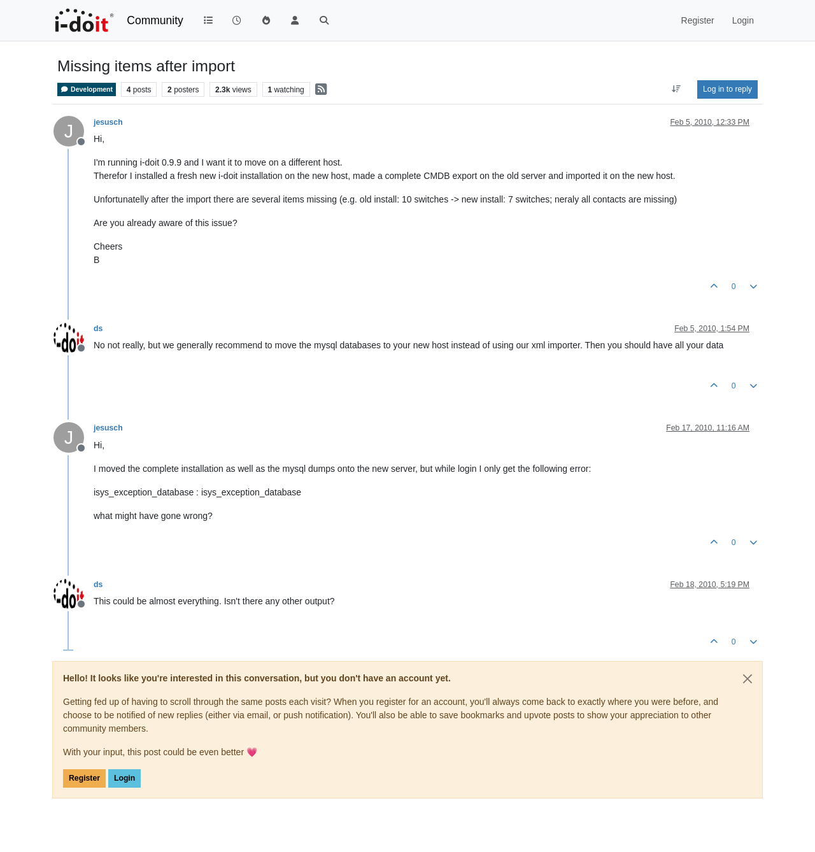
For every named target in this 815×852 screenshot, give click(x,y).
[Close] (747, 679)
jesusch (108, 122)
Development (86, 89)
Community (155, 20)
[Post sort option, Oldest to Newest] (676, 89)
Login (124, 778)
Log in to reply (727, 89)
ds (98, 328)
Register (84, 778)
